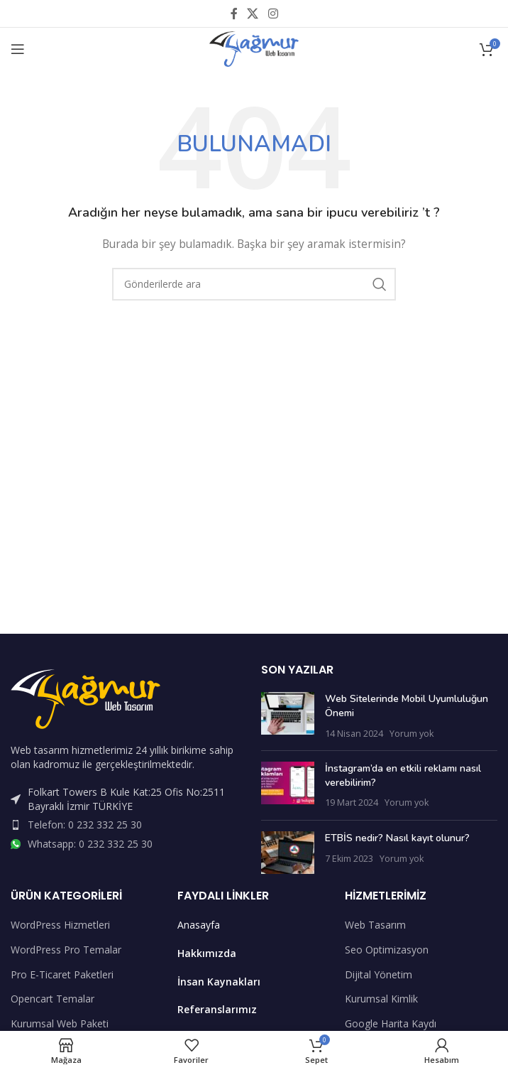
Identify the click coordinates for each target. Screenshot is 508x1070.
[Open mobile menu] (18, 49)
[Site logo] (254, 48)
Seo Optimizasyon (387, 949)
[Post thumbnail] (287, 716)
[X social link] (253, 13)
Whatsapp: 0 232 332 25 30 (90, 843)
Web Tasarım (375, 924)
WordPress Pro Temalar (66, 949)
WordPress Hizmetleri (60, 924)
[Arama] (254, 284)
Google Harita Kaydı (390, 1023)
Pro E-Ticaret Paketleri (62, 974)
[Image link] (85, 698)
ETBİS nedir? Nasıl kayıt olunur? (397, 838)
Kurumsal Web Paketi (60, 1023)
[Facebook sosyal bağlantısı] (234, 13)
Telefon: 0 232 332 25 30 (85, 824)
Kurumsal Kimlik (381, 998)
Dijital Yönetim (378, 974)
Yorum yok (412, 734)
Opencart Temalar (52, 998)
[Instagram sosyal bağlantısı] (272, 13)
